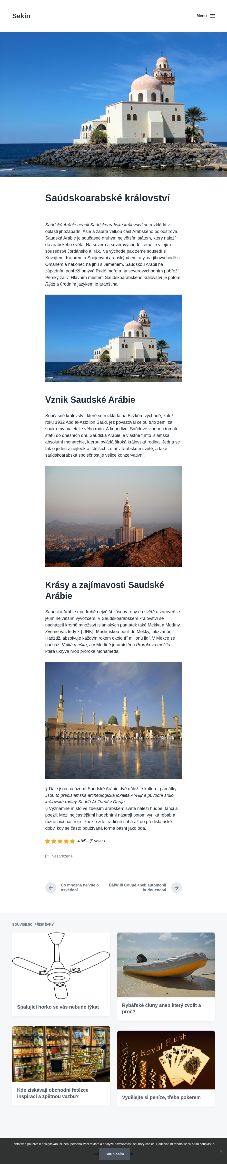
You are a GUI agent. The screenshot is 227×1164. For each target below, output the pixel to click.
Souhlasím (115, 1154)
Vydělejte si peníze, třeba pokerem (161, 1125)
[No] (220, 1151)
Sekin (21, 16)
